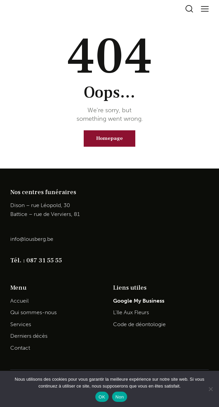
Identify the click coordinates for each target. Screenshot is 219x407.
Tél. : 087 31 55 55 (36, 260)
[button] (205, 8)
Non (119, 396)
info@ (17, 239)
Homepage (109, 138)
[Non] (210, 389)
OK (102, 396)
